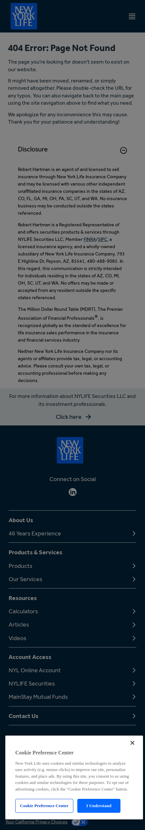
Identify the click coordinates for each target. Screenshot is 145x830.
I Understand (98, 805)
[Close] (132, 743)
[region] (74, 777)
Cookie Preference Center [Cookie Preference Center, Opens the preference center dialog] (44, 805)
